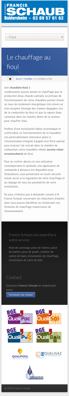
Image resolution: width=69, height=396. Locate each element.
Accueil (19, 78)
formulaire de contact (21, 294)
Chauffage (28, 78)
